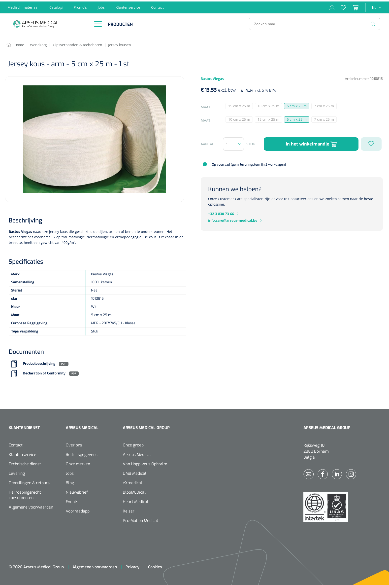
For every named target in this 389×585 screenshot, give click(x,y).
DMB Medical (134, 472)
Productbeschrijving (39, 362)
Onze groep (133, 443)
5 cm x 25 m (297, 104)
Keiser (128, 509)
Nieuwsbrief (77, 491)
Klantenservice (128, 5)
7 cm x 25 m (325, 105)
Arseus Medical (137, 453)
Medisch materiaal (22, 5)
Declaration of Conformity (44, 372)
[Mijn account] (331, 6)
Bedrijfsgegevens (81, 453)
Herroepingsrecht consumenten (25, 493)
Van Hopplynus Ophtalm (145, 462)
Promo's (80, 5)
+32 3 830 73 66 (221, 212)
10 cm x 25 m (270, 105)
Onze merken (78, 462)
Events (72, 500)
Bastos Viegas (20, 230)
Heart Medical (135, 500)
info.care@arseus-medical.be (232, 219)
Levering (17, 472)
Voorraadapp (78, 509)
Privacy (132, 565)
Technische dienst (25, 462)
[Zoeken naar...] (312, 22)
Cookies (155, 565)
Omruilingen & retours (29, 481)
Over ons (74, 443)
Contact (157, 5)
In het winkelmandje (311, 143)
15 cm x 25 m (240, 105)
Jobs (101, 5)
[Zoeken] (373, 22)
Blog (70, 481)
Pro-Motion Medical (140, 519)
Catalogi (56, 5)
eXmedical (132, 481)
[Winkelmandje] (352, 6)
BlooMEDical (134, 491)
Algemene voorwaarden (31, 506)
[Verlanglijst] (340, 6)
